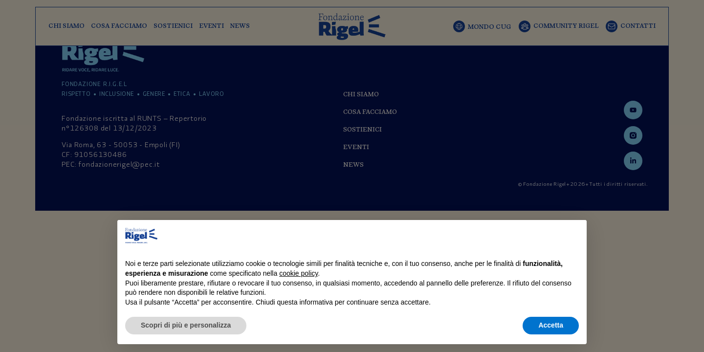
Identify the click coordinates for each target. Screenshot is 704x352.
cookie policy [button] (298, 273)
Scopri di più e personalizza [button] (186, 325)
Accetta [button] (550, 325)
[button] (574, 235)
